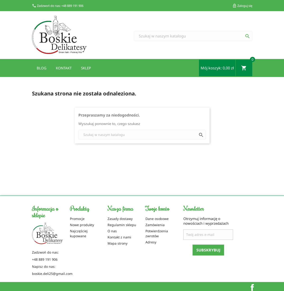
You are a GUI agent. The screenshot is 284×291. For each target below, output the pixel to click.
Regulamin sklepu (122, 225)
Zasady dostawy (120, 218)
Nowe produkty (82, 225)
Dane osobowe (157, 218)
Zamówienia (155, 225)
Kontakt (64, 68)
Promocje (77, 218)
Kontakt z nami (119, 237)
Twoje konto (157, 208)
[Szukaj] (193, 36)
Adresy (150, 242)
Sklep (86, 68)
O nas (112, 231)
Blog (41, 68)
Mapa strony (117, 243)
